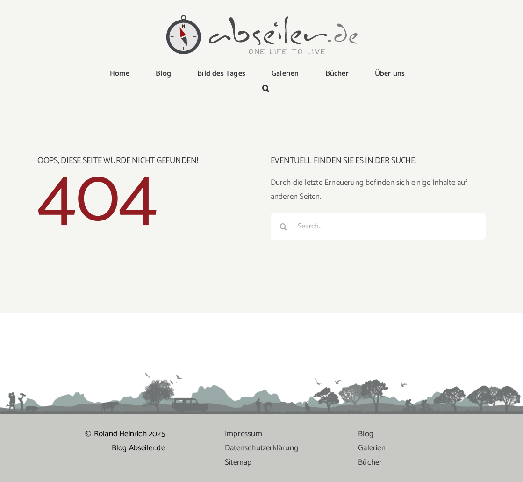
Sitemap (238, 462)
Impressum (243, 433)
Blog (365, 433)
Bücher (370, 462)
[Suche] (284, 226)
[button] (266, 89)
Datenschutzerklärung (261, 447)
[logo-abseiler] (261, 14)
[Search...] (378, 226)
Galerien (372, 447)
